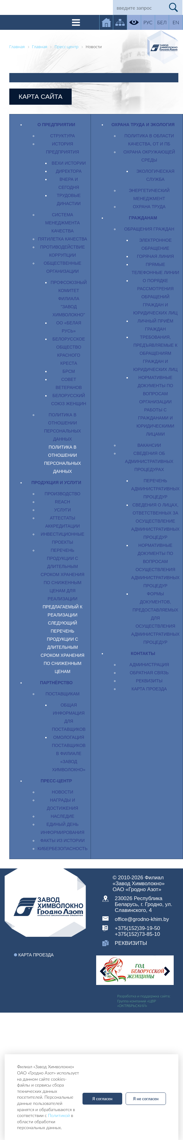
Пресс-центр (56, 780)
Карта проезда (149, 688)
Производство (62, 493)
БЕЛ (162, 22)
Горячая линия (155, 256)
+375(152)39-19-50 (137, 928)
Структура (62, 135)
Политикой (59, 1115)
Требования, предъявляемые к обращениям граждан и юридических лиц (155, 353)
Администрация (149, 664)
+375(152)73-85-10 (137, 934)
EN (175, 22)
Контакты (143, 653)
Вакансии (149, 445)
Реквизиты (149, 680)
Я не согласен (145, 1098)
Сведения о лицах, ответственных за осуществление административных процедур (155, 521)
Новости (62, 792)
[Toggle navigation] (76, 22)
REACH (62, 501)
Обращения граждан (149, 229)
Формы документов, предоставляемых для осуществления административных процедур (155, 618)
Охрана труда (149, 206)
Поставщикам (63, 693)
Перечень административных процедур (155, 488)
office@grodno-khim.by (142, 919)
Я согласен (102, 1098)
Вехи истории (69, 163)
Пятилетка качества (62, 238)
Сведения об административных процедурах (149, 461)
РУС (147, 22)
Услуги (62, 509)
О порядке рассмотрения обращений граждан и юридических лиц (155, 296)
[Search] (139, 7)
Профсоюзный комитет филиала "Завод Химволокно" (69, 298)
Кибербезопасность (62, 848)
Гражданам (143, 217)
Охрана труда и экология (142, 124)
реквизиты (131, 943)
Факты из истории (62, 840)
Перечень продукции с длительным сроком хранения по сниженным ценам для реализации (62, 574)
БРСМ (69, 371)
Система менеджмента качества (62, 222)
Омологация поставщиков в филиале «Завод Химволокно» (69, 753)
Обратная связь (149, 672)
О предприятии (56, 124)
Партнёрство (56, 682)
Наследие (62, 816)
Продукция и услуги (56, 482)
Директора (69, 171)
